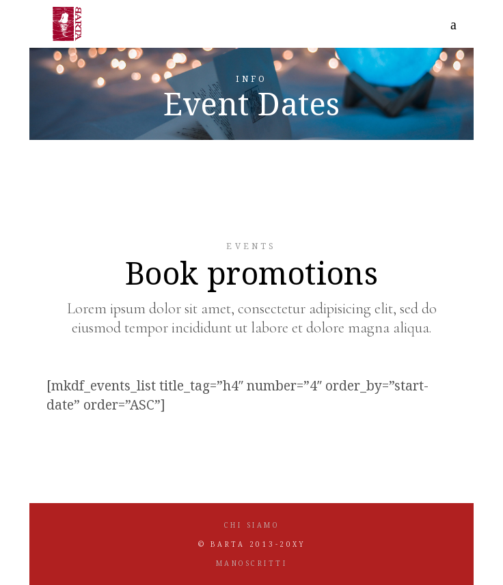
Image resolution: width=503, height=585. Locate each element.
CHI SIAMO (252, 525)
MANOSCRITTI (252, 563)
